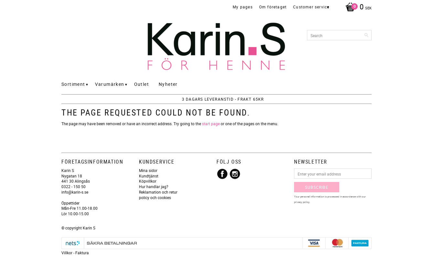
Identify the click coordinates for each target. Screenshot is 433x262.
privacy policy (302, 202)
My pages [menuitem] (243, 6)
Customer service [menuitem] (311, 6)
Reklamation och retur (158, 192)
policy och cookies (155, 197)
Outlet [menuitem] (141, 84)
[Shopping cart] (357, 7)
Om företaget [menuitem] (273, 6)
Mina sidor (148, 170)
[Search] (367, 35)
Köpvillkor (147, 181)
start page (211, 123)
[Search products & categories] (339, 35)
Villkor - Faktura (75, 252)
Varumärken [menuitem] (109, 84)
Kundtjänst (148, 175)
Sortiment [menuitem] (73, 84)
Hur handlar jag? (153, 186)
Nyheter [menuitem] (168, 84)
